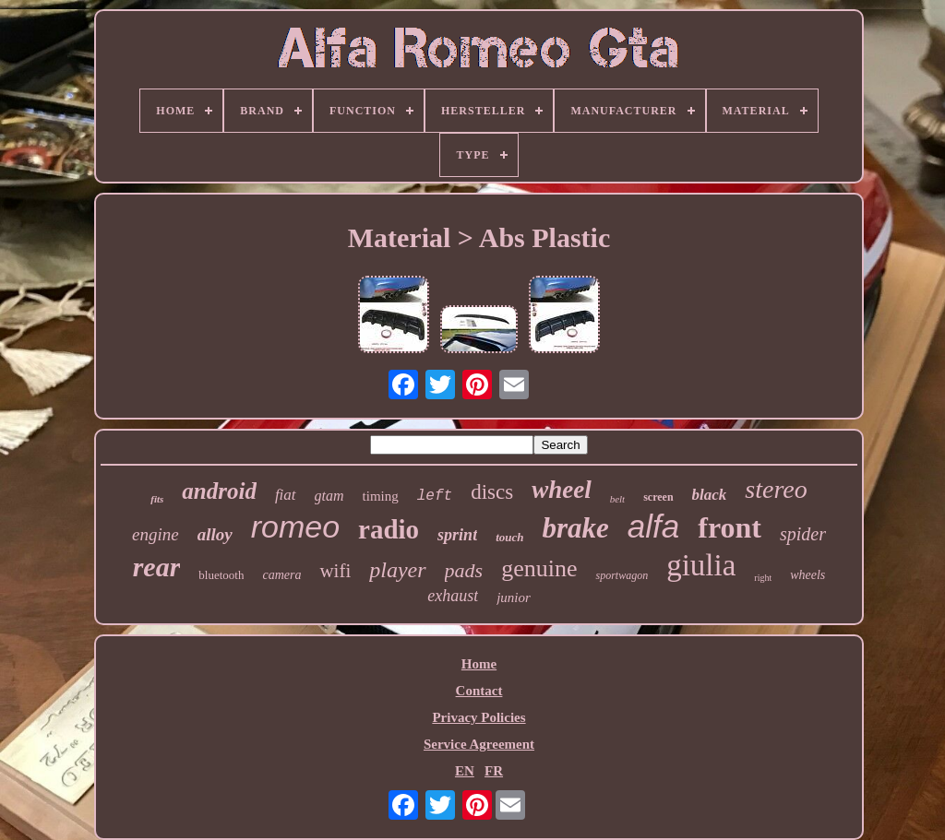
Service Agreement (479, 744)
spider (803, 534)
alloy (215, 534)
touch (509, 537)
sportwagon (621, 575)
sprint (457, 535)
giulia (701, 565)
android (219, 491)
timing (381, 496)
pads (464, 570)
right (763, 578)
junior (513, 597)
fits (156, 498)
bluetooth (221, 575)
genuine (539, 568)
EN (464, 770)
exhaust (452, 595)
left (434, 496)
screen (658, 497)
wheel (562, 489)
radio (388, 529)
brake (575, 528)
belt (618, 498)
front (729, 527)
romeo (295, 526)
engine (155, 534)
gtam (329, 495)
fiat (285, 494)
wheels (807, 575)
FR (493, 770)
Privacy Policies (478, 717)
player (397, 570)
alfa (653, 526)
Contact (479, 690)
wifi (335, 571)
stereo (776, 489)
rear (157, 566)
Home (478, 664)
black (709, 494)
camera (281, 575)
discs (492, 491)
